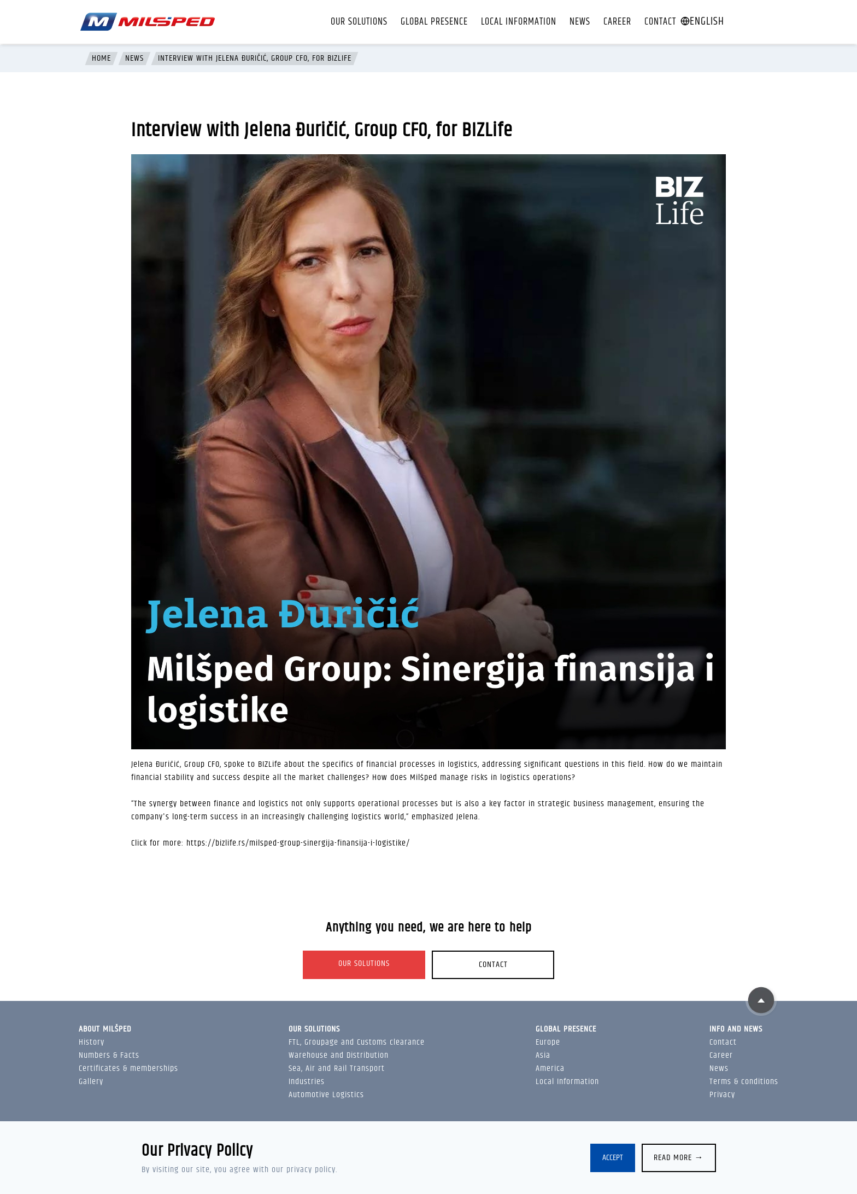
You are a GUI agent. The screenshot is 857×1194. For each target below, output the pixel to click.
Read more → (679, 1157)
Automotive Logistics (326, 1095)
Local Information (518, 22)
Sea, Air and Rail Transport (337, 1068)
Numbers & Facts (109, 1055)
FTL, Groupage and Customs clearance (357, 1042)
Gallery (91, 1081)
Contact (660, 22)
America (550, 1068)
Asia (543, 1055)
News (580, 22)
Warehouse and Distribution (339, 1055)
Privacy (722, 1095)
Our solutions (359, 22)
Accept (612, 1157)
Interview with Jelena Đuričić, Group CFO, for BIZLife (254, 58)
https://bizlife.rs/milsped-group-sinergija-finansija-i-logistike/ (298, 843)
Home (101, 58)
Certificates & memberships (128, 1068)
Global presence (434, 22)
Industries (307, 1081)
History (91, 1042)
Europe (548, 1042)
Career (617, 22)
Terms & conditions (743, 1081)
